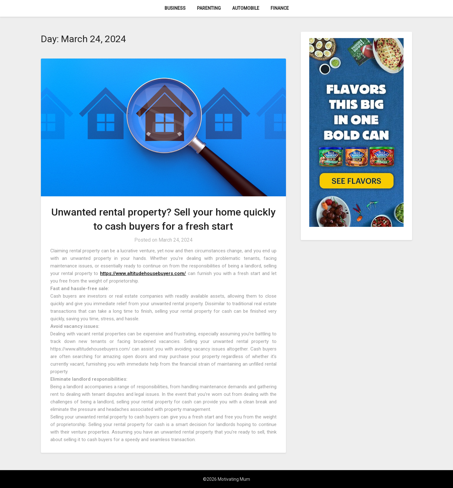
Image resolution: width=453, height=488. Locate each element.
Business (175, 8)
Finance (280, 8)
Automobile (245, 8)
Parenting (209, 8)
